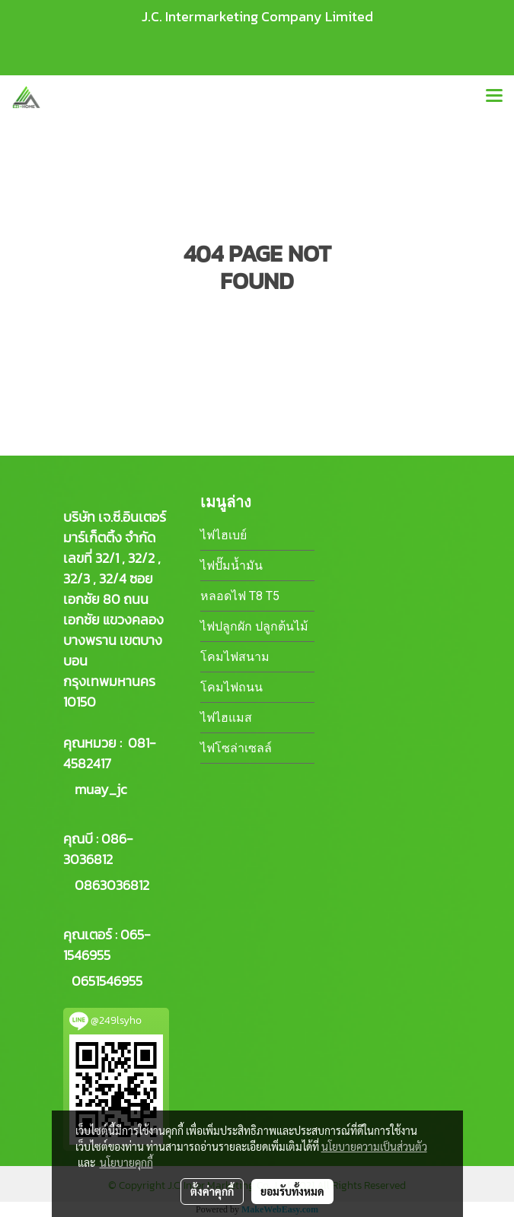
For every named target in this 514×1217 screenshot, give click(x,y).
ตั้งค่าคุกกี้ (212, 1191)
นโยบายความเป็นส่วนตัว (374, 1146)
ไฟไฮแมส (226, 717)
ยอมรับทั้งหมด (292, 1191)
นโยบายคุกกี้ (126, 1162)
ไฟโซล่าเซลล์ (236, 748)
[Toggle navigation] (494, 96)
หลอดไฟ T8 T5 (239, 596)
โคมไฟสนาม (235, 657)
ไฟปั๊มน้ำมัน (231, 565)
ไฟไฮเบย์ (223, 535)
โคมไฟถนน (231, 687)
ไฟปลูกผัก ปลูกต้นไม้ (254, 626)
